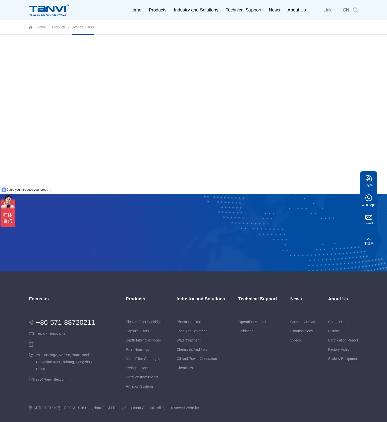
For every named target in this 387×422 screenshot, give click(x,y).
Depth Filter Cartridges (143, 340)
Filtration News (302, 331)
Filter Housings (137, 349)
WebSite (192, 408)
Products (157, 9)
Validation (245, 331)
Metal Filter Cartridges (143, 359)
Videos (295, 340)
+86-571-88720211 (65, 322)
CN (346, 9)
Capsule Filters (137, 331)
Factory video (339, 349)
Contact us (336, 322)
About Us (296, 9)
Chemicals (185, 368)
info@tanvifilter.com (51, 379)
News (274, 9)
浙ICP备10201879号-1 (46, 408)
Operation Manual (252, 322)
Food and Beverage (192, 331)
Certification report (343, 340)
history (333, 331)
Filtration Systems (139, 386)
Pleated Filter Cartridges (144, 322)
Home (135, 9)
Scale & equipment (343, 359)
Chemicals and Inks (192, 349)
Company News (302, 322)
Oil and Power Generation (197, 359)
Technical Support (243, 9)
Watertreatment (189, 340)
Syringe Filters (83, 29)
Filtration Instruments (142, 377)
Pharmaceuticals (190, 322)
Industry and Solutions (196, 9)
